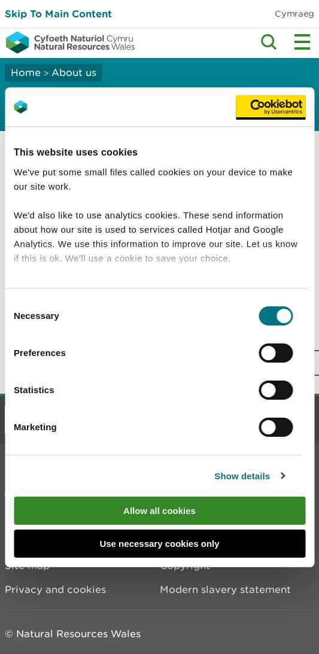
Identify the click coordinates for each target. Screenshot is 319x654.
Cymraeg (294, 13)
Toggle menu (302, 42)
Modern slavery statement (225, 589)
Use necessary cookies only (159, 544)
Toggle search (268, 42)
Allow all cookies (159, 511)
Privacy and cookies (55, 589)
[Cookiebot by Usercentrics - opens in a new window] (270, 107)
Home (26, 72)
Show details (242, 476)
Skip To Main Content (58, 13)
